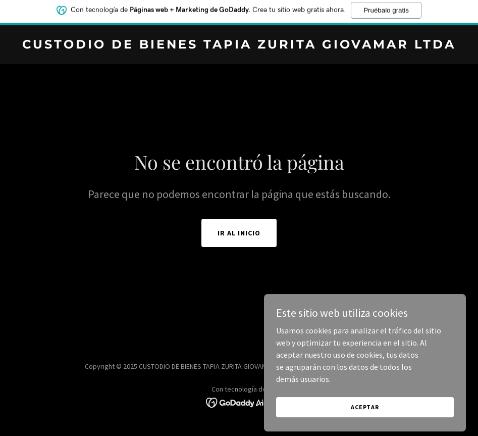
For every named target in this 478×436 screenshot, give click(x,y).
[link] (239, 45)
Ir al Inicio (239, 232)
